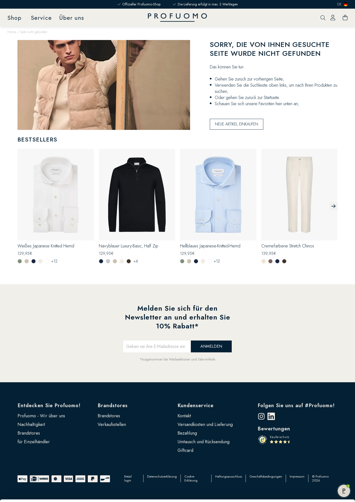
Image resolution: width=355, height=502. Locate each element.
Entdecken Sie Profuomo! (49, 405)
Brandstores (29, 433)
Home (11, 31)
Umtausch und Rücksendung (204, 442)
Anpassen (314, 479)
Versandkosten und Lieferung (205, 424)
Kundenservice (195, 405)
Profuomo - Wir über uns (41, 416)
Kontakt (184, 416)
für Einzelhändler (34, 442)
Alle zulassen (313, 463)
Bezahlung (187, 433)
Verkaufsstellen (112, 424)
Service (41, 18)
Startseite (271, 97)
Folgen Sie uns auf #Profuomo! (296, 405)
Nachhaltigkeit (31, 424)
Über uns (71, 18)
